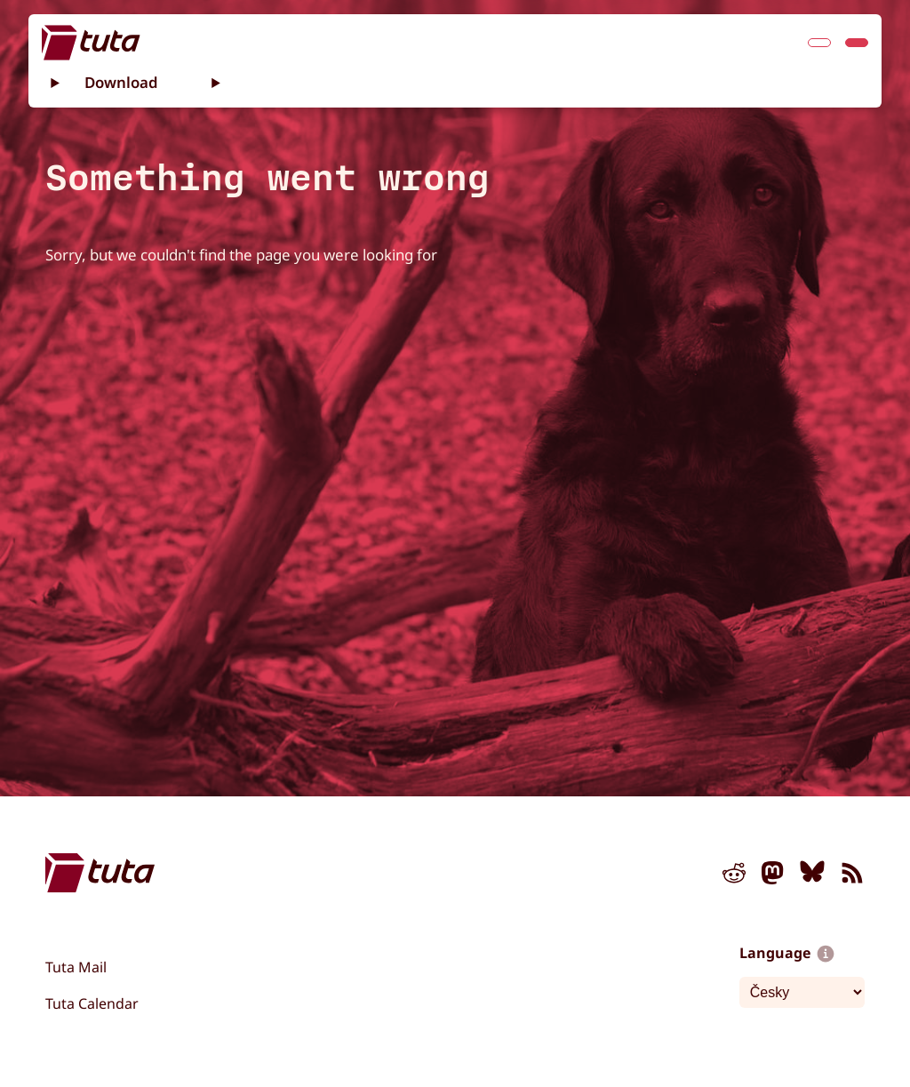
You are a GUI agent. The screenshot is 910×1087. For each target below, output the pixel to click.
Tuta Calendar (92, 1003)
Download (121, 82)
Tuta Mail (76, 967)
